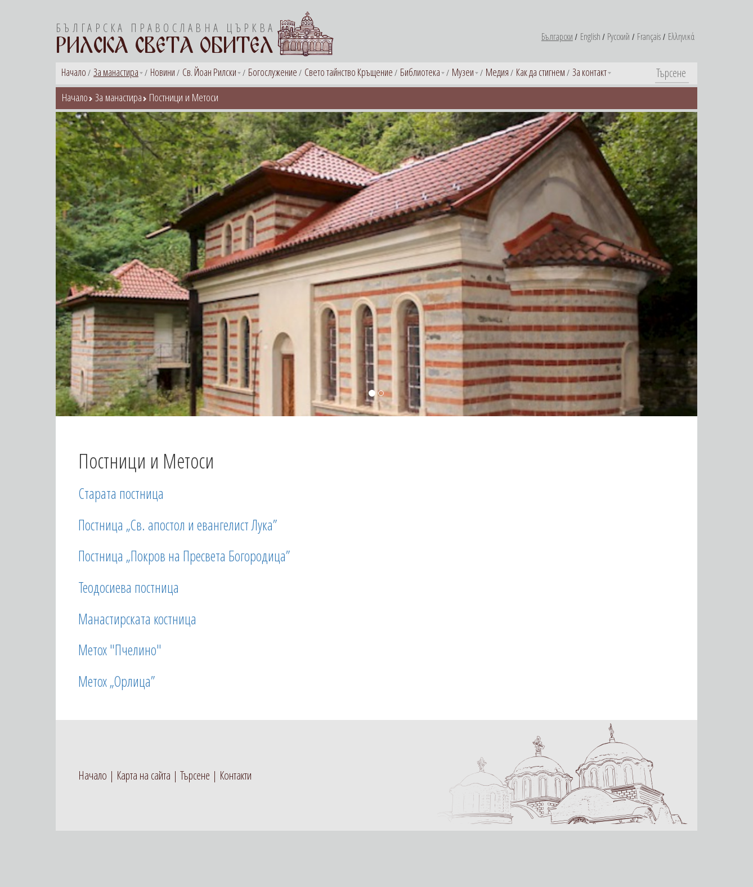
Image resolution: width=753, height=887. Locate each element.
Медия (497, 72)
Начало (73, 72)
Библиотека (420, 72)
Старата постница (121, 493)
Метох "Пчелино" (120, 649)
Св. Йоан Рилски (209, 72)
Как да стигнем (540, 72)
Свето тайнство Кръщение (348, 72)
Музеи (463, 72)
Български (557, 36)
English (590, 36)
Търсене (195, 775)
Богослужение (272, 72)
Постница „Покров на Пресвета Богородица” (184, 555)
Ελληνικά (681, 36)
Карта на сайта (143, 775)
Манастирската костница (137, 618)
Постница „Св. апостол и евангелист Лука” (177, 524)
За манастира (115, 72)
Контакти (235, 775)
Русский (618, 36)
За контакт (589, 72)
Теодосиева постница (128, 587)
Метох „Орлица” (116, 681)
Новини (162, 72)
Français (649, 36)
